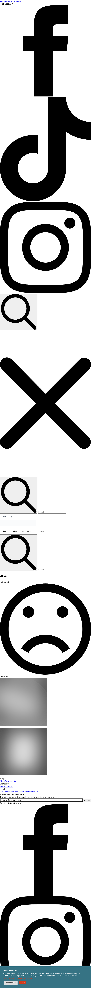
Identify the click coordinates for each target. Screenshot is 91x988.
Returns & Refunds (19, 791)
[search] (18, 552)
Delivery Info (34, 791)
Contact (9, 786)
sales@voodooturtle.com (11, 1)
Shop (4, 531)
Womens (9, 781)
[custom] (45, 200)
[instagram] (45, 292)
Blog (15, 531)
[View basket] (45, 517)
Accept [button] (23, 983)
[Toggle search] (18, 312)
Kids (15, 781)
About (2, 786)
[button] (45, 403)
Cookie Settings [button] (10, 983)
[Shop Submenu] (8, 531)
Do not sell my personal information (17, 978)
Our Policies (5, 791)
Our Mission (26, 531)
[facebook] (45, 95)
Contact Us (40, 531)
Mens (2, 781)
